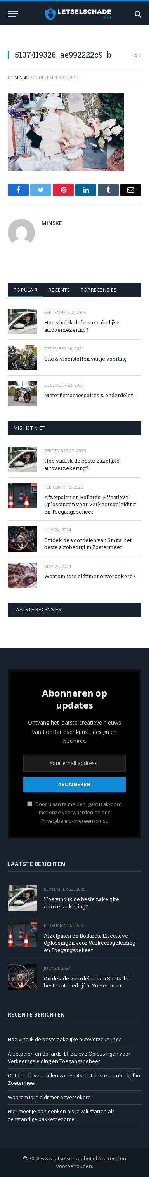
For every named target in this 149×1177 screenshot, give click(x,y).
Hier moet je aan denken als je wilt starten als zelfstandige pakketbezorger (61, 1115)
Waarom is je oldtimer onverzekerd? (89, 576)
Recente (59, 289)
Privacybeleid (56, 821)
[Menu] (13, 14)
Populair (26, 289)
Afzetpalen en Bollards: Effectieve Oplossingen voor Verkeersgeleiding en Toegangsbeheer (90, 504)
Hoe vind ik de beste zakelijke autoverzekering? (82, 326)
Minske (22, 77)
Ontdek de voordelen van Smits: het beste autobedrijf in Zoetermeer (88, 544)
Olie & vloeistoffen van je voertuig (85, 358)
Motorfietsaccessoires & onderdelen (89, 395)
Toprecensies (99, 289)
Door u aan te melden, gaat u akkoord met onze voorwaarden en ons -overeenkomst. (74, 812)
